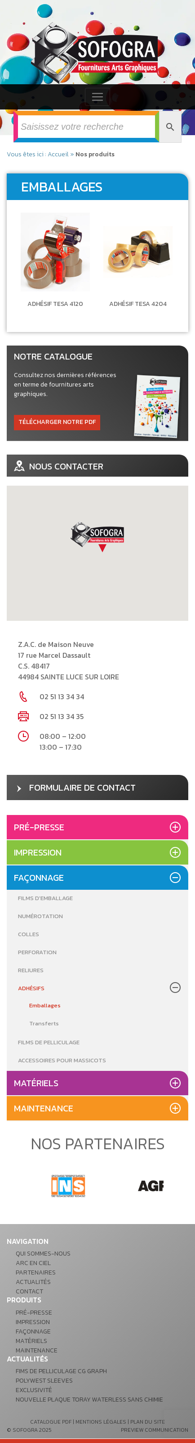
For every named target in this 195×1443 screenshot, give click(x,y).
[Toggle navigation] (97, 97)
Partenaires (36, 1272)
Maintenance (43, 1108)
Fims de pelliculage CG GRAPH (61, 1371)
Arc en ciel (33, 1263)
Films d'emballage (45, 898)
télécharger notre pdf (57, 422)
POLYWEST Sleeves (44, 1380)
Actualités (33, 1282)
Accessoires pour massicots (62, 1060)
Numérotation (40, 916)
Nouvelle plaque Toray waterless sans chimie (89, 1399)
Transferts (44, 1023)
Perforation (37, 952)
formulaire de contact (75, 787)
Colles (28, 934)
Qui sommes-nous (43, 1253)
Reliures (31, 970)
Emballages (45, 1005)
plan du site (147, 1422)
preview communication (154, 1430)
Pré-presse (39, 827)
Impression (38, 852)
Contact (29, 1291)
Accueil (58, 154)
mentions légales (100, 1422)
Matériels (36, 1083)
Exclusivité (34, 1390)
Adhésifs (31, 988)
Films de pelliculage (49, 1042)
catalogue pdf (50, 1422)
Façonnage (39, 877)
